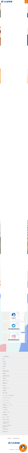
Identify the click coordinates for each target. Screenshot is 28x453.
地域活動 (4, 378)
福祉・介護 (5, 392)
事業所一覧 (5, 383)
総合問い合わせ (5, 431)
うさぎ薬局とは (6, 356)
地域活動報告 (5, 414)
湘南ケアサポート (6, 380)
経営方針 (4, 361)
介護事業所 (5, 390)
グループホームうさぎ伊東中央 (8, 395)
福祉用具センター (6, 407)
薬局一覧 (4, 385)
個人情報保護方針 (16, 438)
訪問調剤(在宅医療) (6, 375)
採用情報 (9, 438)
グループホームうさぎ (6, 397)
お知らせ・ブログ (6, 412)
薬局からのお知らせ (6, 419)
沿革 (3, 368)
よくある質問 (5, 409)
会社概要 (4, 366)
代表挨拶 (4, 363)
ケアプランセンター (6, 400)
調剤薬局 (4, 373)
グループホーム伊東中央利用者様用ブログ (7, 426)
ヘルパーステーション (6, 402)
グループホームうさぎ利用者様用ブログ (6, 422)
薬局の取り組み (6, 371)
